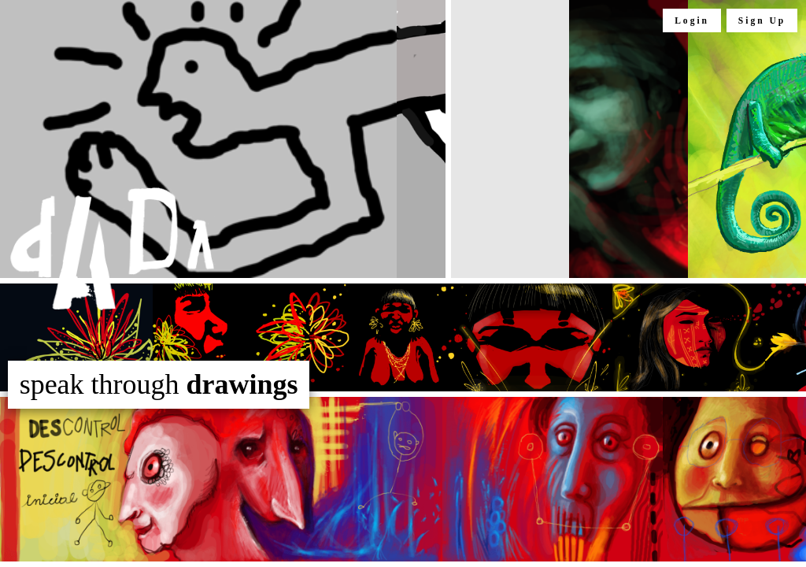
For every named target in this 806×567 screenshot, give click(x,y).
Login (692, 20)
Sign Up (762, 20)
